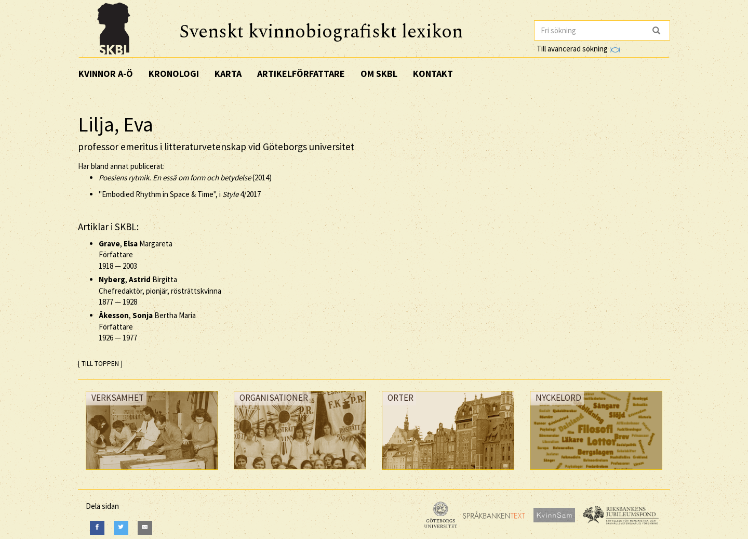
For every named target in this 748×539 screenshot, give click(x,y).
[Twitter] (121, 528)
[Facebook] (97, 528)
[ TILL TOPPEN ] (100, 363)
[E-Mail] (145, 528)
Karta (228, 74)
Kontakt (433, 74)
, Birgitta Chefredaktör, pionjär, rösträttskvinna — (160, 290)
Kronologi (174, 74)
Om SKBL (378, 74)
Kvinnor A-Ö (105, 74)
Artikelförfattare (301, 74)
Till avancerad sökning (578, 49)
